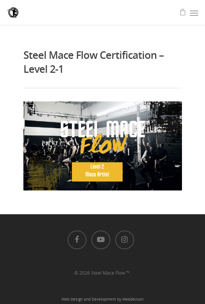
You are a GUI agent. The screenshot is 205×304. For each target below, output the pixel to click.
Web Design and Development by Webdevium (102, 299)
